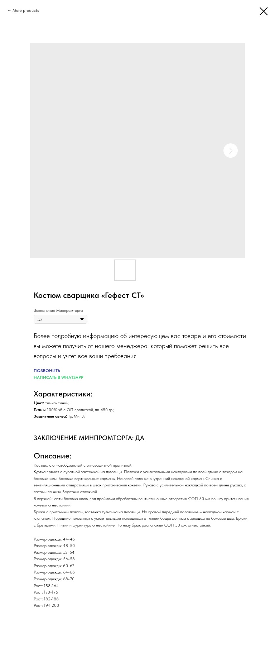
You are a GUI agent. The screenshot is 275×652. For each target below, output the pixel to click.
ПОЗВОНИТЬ (47, 370)
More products (26, 10)
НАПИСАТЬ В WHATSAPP (58, 377)
